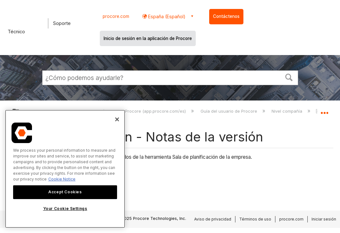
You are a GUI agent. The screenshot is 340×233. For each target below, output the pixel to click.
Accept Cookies (65, 191)
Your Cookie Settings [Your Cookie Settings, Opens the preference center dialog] (65, 208)
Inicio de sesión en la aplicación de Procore (148, 38)
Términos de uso (255, 219)
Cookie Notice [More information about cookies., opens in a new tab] (61, 179)
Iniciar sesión (324, 219)
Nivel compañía (288, 111)
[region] (65, 169)
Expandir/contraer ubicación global (324, 110)
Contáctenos (226, 16)
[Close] (117, 119)
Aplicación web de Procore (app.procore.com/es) (136, 111)
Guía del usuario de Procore (229, 111)
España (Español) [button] (166, 16)
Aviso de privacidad (212, 219)
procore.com (116, 16)
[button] (289, 77)
